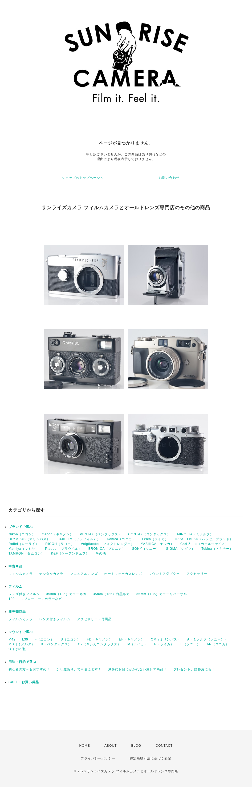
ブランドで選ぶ (21, 527)
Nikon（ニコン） (22, 534)
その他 (101, 553)
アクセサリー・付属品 (94, 619)
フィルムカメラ (21, 574)
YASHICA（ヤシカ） (157, 544)
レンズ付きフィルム (24, 594)
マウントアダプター (164, 574)
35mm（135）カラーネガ (66, 594)
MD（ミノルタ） (22, 644)
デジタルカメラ (51, 574)
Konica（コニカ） (121, 539)
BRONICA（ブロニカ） (107, 549)
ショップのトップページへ (83, 178)
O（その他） (19, 649)
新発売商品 (17, 612)
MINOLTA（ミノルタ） (195, 534)
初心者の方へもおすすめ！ (29, 669)
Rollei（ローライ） (24, 544)
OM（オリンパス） (166, 639)
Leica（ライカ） (155, 539)
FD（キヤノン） (99, 639)
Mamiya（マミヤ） (24, 549)
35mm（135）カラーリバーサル (161, 594)
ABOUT (110, 746)
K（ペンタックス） (56, 644)
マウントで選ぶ (21, 632)
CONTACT (164, 746)
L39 (25, 639)
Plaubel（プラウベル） (63, 549)
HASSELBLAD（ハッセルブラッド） (204, 539)
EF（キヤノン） (131, 639)
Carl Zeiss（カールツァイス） (204, 544)
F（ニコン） (44, 639)
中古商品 (15, 566)
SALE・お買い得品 (24, 682)
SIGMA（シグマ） (180, 549)
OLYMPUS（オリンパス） (29, 539)
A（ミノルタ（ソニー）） (207, 639)
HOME (84, 746)
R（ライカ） (164, 644)
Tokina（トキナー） (217, 549)
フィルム (15, 586)
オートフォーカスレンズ (123, 574)
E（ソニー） (190, 644)
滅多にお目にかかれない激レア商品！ (137, 669)
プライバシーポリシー (98, 758)
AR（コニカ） (218, 644)
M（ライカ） (137, 644)
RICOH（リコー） (59, 544)
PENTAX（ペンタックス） (101, 534)
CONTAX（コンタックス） (149, 534)
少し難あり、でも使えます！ (78, 669)
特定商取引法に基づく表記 (150, 758)
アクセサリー (196, 574)
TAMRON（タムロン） (26, 553)
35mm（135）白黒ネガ (111, 594)
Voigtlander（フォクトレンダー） (107, 544)
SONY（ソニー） (146, 549)
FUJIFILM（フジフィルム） (78, 539)
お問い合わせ (169, 178)
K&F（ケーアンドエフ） (70, 553)
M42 (12, 639)
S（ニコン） (70, 639)
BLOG (136, 746)
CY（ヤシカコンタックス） (99, 644)
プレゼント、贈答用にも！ (194, 669)
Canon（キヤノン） (57, 534)
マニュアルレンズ (84, 574)
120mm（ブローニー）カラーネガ (35, 599)
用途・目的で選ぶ (22, 662)
